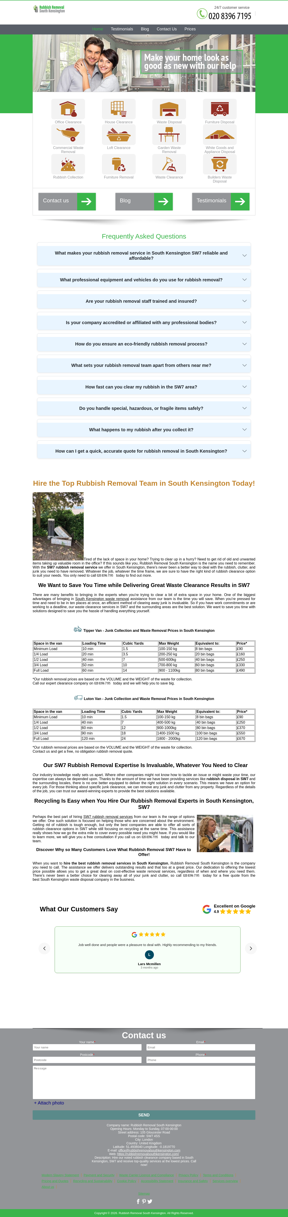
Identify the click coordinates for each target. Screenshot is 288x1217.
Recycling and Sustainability (92, 1181)
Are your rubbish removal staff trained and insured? (141, 301)
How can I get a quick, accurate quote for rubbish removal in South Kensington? (141, 451)
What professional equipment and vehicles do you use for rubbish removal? (141, 279)
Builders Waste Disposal (220, 177)
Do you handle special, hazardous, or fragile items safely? (141, 408)
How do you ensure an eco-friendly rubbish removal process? (141, 343)
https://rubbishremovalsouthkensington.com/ (148, 1154)
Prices (190, 29)
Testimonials (223, 201)
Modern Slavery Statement (60, 1175)
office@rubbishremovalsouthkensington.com (149, 1150)
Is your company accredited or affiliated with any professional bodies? (141, 322)
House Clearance (119, 120)
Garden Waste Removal (169, 148)
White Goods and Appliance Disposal (220, 148)
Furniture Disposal (220, 120)
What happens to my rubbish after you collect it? (141, 429)
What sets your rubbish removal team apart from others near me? (141, 365)
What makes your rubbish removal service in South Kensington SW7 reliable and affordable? (141, 256)
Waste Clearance (169, 175)
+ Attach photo (49, 1102)
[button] (44, 948)
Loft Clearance (119, 146)
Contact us (69, 201)
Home (97, 29)
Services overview (225, 1181)
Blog (146, 201)
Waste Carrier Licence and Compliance (146, 1175)
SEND (144, 1115)
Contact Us (167, 29)
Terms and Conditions (218, 1175)
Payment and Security (99, 1175)
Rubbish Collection (68, 175)
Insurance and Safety (193, 1181)
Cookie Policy (126, 1181)
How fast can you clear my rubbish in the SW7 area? (141, 386)
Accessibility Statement (157, 1181)
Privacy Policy (188, 1175)
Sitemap (144, 1193)
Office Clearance (68, 120)
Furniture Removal (119, 175)
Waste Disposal (169, 120)
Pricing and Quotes (55, 1181)
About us (48, 1187)
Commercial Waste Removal (68, 148)
